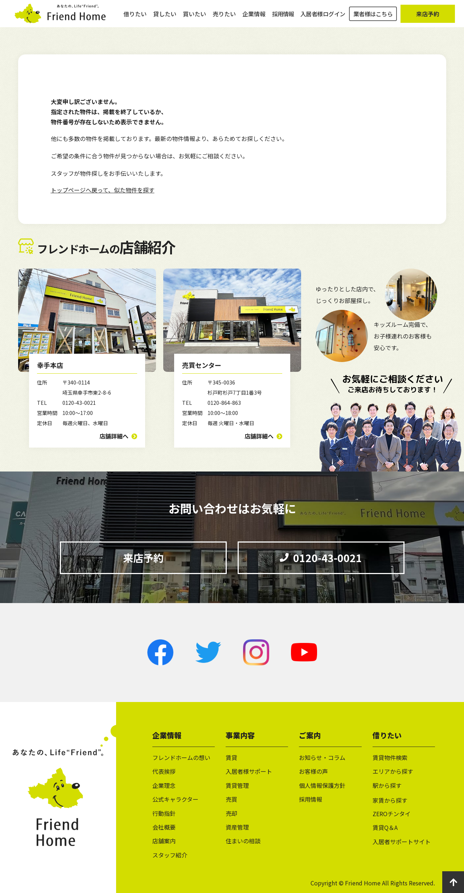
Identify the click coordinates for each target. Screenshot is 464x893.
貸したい (164, 18)
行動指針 (164, 813)
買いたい (194, 18)
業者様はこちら (373, 18)
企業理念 (164, 785)
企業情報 (254, 18)
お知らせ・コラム (322, 757)
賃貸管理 (237, 785)
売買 (231, 799)
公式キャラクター (175, 799)
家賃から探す (390, 800)
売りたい (224, 18)
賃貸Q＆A (385, 827)
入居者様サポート (249, 771)
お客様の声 (313, 771)
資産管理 (237, 827)
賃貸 (231, 757)
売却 (231, 813)
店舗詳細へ (113, 436)
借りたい (135, 18)
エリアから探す (393, 771)
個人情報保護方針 (322, 785)
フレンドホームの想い (181, 757)
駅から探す (387, 785)
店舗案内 (164, 840)
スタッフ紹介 (169, 855)
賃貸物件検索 (390, 757)
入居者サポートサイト (402, 841)
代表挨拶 (164, 771)
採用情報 (283, 18)
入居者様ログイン (322, 18)
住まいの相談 (243, 840)
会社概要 (164, 827)
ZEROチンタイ (392, 813)
